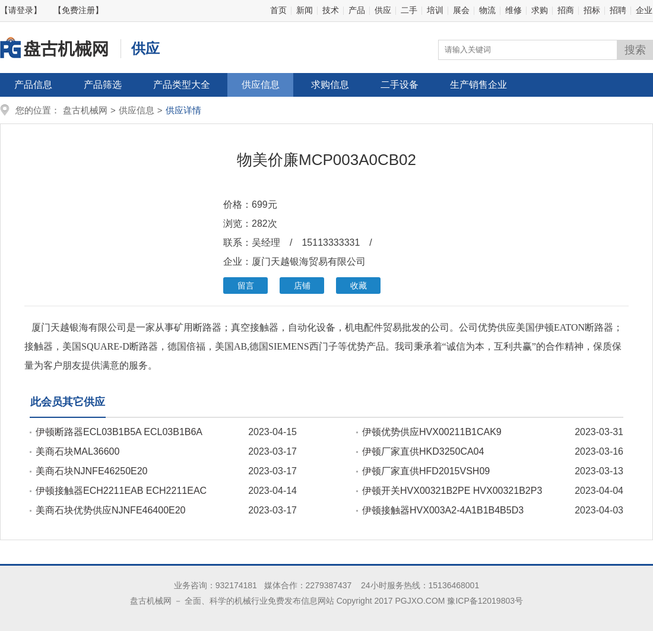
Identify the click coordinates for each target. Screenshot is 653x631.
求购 (539, 10)
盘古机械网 (85, 110)
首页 (278, 10)
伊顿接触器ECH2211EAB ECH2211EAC (121, 491)
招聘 (618, 10)
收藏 (358, 285)
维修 (513, 10)
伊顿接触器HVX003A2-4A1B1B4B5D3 (443, 510)
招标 (592, 10)
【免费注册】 (78, 10)
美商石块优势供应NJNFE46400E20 (111, 510)
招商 (565, 10)
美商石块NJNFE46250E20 (92, 471)
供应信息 (261, 85)
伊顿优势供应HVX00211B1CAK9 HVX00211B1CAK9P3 (429, 432)
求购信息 (330, 85)
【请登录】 (21, 10)
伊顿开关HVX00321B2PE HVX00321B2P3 (452, 491)
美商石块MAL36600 (77, 451)
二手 (409, 10)
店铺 (302, 285)
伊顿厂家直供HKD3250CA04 (423, 451)
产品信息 (33, 85)
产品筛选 (103, 85)
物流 (487, 10)
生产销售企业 (478, 85)
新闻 (304, 10)
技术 (330, 10)
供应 (383, 10)
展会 (461, 10)
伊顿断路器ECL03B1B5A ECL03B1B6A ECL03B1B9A (116, 432)
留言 (245, 285)
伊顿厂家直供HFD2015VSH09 (426, 471)
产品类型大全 (181, 85)
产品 (356, 10)
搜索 (635, 50)
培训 (435, 10)
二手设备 (400, 85)
